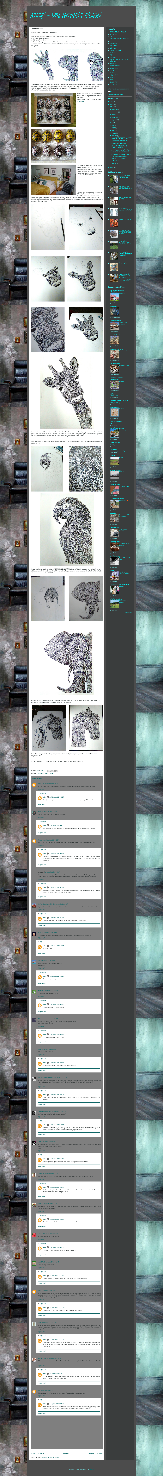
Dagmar (40, 991)
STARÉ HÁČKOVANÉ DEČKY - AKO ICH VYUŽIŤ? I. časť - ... (121, 151)
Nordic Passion (115, 442)
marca (114, 133)
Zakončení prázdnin (125, 430)
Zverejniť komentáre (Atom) (50, 1457)
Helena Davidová (43, 1019)
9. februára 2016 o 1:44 (57, 1187)
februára (114, 136)
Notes (39, 812)
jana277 (40, 1262)
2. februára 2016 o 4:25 (57, 797)
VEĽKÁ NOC (114, 75)
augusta (114, 120)
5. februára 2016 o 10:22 (57, 1004)
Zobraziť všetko (128, 612)
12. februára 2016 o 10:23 (57, 1308)
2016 (112, 107)
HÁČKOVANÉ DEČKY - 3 (119, 143)
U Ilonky (113, 456)
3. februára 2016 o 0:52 (57, 918)
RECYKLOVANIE (115, 66)
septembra (115, 117)
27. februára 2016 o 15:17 (57, 1340)
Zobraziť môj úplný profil (115, 94)
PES (111, 55)
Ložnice (112, 444)
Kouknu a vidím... (116, 599)
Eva (39, 960)
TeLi (39, 1390)
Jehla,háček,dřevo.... (117, 335)
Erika (39, 1322)
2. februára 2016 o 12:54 (52, 872)
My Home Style (115, 363)
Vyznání (121, 586)
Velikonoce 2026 (124, 365)
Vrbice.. (121, 457)
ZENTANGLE (49, 773)
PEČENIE (113, 53)
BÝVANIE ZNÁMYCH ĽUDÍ (118, 32)
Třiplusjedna (114, 527)
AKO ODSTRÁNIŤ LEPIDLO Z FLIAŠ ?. (125, 187)
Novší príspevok (37, 1453)
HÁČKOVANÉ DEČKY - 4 (119, 140)
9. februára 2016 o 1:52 (57, 1219)
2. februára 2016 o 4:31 (57, 825)
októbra (114, 114)
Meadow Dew (114, 407)
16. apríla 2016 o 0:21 (47, 1390)
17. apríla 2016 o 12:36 (57, 1404)
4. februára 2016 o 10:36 (56, 1019)
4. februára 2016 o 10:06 (50, 991)
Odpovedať (41, 789)
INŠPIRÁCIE (113, 43)
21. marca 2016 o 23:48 (54, 1358)
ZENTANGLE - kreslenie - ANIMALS (125, 209)
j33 (39, 1290)
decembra (115, 109)
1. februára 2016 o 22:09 (49, 812)
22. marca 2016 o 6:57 (56, 1374)
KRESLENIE (40, 773)
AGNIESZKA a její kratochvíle (119, 584)
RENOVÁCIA (114, 68)
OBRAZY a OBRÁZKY (116, 50)
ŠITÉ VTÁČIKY (123, 263)
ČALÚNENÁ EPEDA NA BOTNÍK (121, 138)
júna (113, 125)
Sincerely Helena (115, 320)
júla (113, 122)
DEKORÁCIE (114, 34)
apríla (114, 130)
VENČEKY (113, 77)
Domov (66, 1453)
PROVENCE (113, 63)
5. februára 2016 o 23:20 (59, 1111)
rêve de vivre (42, 1358)
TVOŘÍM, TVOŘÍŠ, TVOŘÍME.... (120, 400)
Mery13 (40, 783)
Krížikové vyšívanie (116, 349)
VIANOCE (113, 80)
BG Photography (115, 556)
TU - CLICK (80, 101)
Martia (112, 570)
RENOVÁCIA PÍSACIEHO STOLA (125, 242)
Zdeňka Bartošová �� (45, 904)
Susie (39, 932)
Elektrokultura (114, 395)
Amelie (40, 1234)
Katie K (40, 1173)
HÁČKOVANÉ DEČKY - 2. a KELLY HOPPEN (119, 146)
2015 (112, 167)
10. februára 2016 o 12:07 (51, 1262)
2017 (112, 104)
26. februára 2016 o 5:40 (49, 1322)
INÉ (111, 41)
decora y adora (115, 542)
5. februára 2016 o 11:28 (59, 1077)
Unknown (41, 840)
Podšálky (121, 409)
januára (114, 164)
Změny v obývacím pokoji (117, 451)
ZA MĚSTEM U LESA (117, 428)
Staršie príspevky (95, 1453)
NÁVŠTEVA (113, 48)
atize (44, 797)
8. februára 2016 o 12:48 (49, 1203)
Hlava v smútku (123, 351)
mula (39, 1141)
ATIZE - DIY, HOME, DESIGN (66, 15)
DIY (111, 36)
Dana (39, 1049)
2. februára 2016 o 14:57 (60, 904)
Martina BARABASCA (45, 1077)
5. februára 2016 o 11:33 (57, 1095)
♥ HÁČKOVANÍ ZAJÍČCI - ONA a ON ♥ (124, 573)
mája (113, 128)
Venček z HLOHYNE (125, 219)
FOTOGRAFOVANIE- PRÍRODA (119, 39)
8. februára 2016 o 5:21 (49, 1141)
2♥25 (111, 423)
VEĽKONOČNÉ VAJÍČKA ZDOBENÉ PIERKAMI (125, 254)
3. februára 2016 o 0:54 (57, 946)
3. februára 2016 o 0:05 (48, 960)
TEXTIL (112, 70)
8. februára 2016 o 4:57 (57, 1125)
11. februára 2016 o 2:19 (57, 1276)
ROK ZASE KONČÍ (115, 402)
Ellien (112, 394)
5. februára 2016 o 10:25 (57, 1063)
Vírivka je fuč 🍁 (123, 500)
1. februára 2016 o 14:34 (50, 783)
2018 (112, 101)
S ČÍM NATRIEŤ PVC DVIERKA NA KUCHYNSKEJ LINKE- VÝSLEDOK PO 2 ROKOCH (125, 278)
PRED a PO (113, 57)
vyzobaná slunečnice (44, 1111)
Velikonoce (122, 381)
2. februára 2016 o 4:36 (57, 853)
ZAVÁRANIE (113, 82)
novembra (115, 112)
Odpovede (43, 793)
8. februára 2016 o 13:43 (50, 1234)
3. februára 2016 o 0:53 (57, 887)
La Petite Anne (115, 484)
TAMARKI (113, 449)
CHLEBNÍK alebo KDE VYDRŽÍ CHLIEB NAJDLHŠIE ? (121, 155)
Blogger (91, 1469)
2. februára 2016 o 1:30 (51, 840)
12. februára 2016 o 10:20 (48, 1290)
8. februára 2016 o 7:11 (57, 1159)
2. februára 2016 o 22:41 (49, 932)
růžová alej (122, 293)
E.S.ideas (113, 306)
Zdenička (113, 513)
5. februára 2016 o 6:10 (49, 1049)
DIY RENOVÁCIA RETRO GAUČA (124, 176)
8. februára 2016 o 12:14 (50, 1173)
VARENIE (113, 73)
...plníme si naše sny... (117, 499)
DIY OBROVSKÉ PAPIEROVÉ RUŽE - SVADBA (125, 232)
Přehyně (121, 472)
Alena (39, 1203)
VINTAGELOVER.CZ (116, 421)
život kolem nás (115, 470)
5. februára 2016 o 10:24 (57, 1034)
